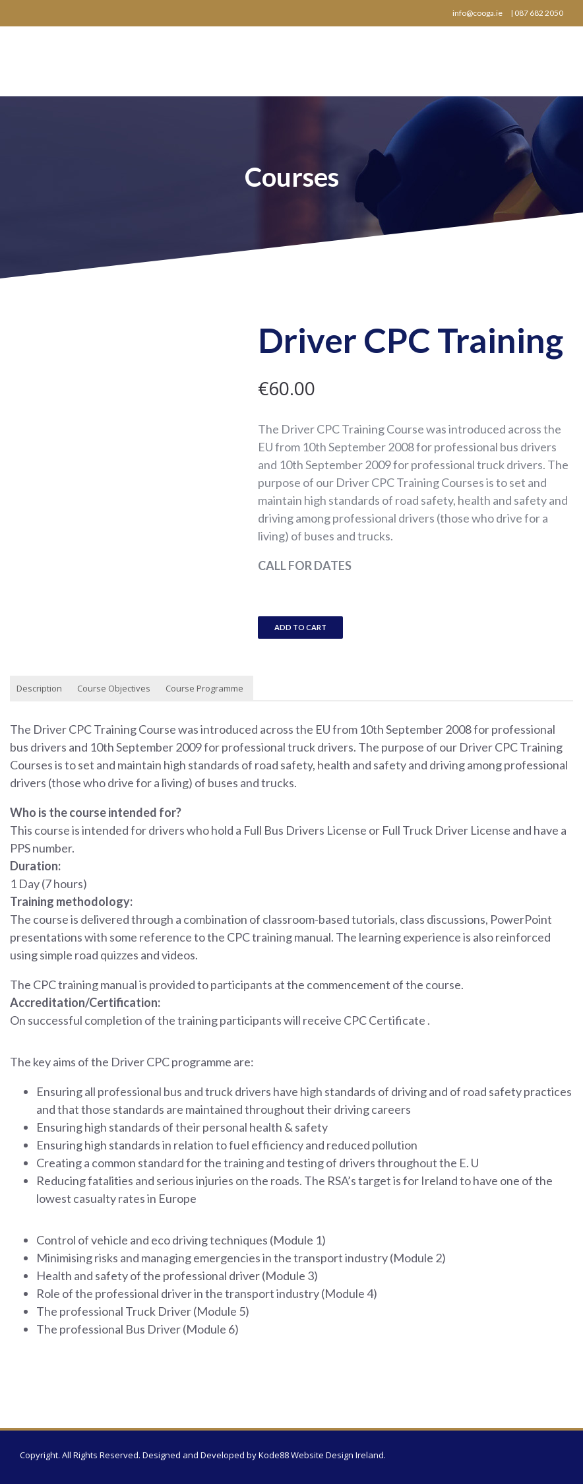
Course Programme (204, 688)
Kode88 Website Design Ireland (321, 1455)
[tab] (39, 689)
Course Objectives (113, 688)
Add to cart (300, 627)
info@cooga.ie (477, 13)
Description (39, 688)
